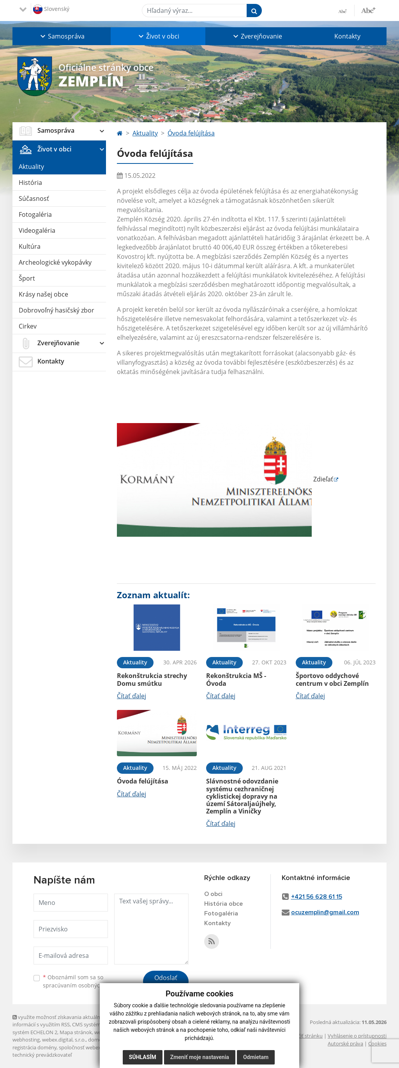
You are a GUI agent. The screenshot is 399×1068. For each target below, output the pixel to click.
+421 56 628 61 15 (316, 897)
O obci (213, 894)
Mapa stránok (76, 1032)
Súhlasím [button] (142, 1057)
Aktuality (31, 166)
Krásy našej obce (43, 294)
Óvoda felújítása (191, 133)
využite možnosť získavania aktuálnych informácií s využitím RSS (60, 1021)
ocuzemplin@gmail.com (325, 912)
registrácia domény (34, 1047)
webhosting (26, 1039)
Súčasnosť (34, 198)
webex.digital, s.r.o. (64, 1039)
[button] (61, 36)
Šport (27, 278)
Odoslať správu (165, 982)
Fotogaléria (35, 214)
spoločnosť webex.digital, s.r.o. (94, 1047)
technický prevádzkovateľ (42, 1054)
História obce (223, 904)
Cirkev (28, 326)
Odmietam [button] (255, 1057)
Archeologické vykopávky (55, 262)
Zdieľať (225, 479)
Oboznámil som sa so (82, 981)
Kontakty (347, 36)
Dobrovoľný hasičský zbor (56, 310)
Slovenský (51, 9)
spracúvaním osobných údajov (82, 985)
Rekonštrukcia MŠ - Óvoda (236, 679)
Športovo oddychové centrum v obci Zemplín (332, 679)
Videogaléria (37, 230)
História (30, 182)
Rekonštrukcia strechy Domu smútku (152, 679)
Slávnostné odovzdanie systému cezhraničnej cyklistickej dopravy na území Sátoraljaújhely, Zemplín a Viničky (242, 796)
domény (97, 1039)
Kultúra (30, 246)
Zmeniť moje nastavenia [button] (199, 1057)
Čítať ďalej (131, 696)
